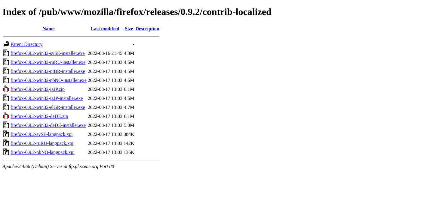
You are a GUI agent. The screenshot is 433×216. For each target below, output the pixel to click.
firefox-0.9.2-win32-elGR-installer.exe (48, 107)
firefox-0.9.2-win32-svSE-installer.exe (48, 53)
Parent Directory (26, 44)
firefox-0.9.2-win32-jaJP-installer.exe (47, 98)
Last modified (105, 28)
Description (147, 28)
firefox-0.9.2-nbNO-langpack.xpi (43, 152)
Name (48, 28)
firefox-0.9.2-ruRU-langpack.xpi (42, 143)
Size (129, 28)
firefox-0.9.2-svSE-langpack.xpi (42, 134)
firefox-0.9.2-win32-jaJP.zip (38, 89)
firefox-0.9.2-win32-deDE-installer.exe (48, 125)
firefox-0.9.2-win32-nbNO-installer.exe (49, 80)
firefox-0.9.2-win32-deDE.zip (39, 116)
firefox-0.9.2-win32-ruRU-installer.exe (48, 62)
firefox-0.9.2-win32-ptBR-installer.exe (48, 71)
